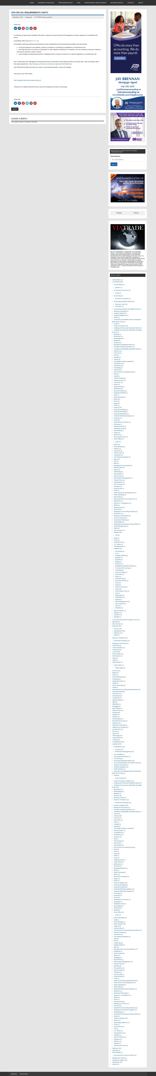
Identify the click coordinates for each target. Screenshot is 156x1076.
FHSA (116, 405)
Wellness (116, 1041)
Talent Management (120, 526)
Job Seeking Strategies (121, 457)
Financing (115, 679)
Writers (114, 1064)
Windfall (116, 617)
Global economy (119, 426)
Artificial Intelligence (120, 315)
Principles (117, 486)
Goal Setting (118, 430)
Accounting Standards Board (123, 301)
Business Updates (119, 805)
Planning (115, 712)
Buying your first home (119, 643)
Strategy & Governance (121, 515)
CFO (115, 355)
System (117, 287)
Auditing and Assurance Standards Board (126, 328)
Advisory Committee (120, 311)
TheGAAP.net (118, 542)
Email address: (115, 156)
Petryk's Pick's (116, 710)
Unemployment (118, 546)
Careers (116, 351)
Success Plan (116, 729)
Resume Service (117, 2)
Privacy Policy (24, 1074)
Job (116, 593)
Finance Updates (119, 883)
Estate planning (118, 397)
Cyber (116, 384)
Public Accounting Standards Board (125, 980)
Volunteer (117, 615)
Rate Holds (117, 497)
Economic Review (119, 391)
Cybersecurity (118, 386)
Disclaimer (14, 1074)
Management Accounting (121, 465)
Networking (117, 471)
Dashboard (117, 388)
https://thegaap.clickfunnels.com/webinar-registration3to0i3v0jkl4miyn (50, 64)
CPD (113, 658)
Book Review (116, 624)
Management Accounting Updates (124, 949)
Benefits (116, 334)
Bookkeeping (118, 338)
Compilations (118, 363)
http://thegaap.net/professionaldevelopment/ (27, 80)
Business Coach (120, 304)
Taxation (116, 532)
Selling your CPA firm (120, 1003)
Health (114, 683)
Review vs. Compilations (121, 503)
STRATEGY (117, 513)
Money (116, 469)
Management (118, 631)
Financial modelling (120, 409)
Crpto (115, 857)
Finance (116, 407)
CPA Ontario (116, 656)
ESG (115, 395)
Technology (116, 735)
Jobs (115, 459)
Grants (116, 432)
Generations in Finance (121, 422)
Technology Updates (120, 1022)
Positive (114, 717)
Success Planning (119, 518)
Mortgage (115, 706)
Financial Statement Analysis (123, 416)
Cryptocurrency (118, 380)
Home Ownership (117, 685)
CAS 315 (116, 353)
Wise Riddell (116, 1052)
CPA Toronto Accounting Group (123, 372)
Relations (117, 633)
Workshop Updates (118, 1060)
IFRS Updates (118, 924)
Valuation (118, 608)
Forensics (117, 418)
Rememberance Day (118, 721)
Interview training (117, 691)
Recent (136, 213)
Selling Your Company (119, 727)
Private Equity (116, 719)
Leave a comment (47, 17)
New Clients (117, 474)
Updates (15, 109)
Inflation (116, 448)
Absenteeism (116, 280)
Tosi (116, 535)
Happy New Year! (117, 681)
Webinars (115, 1048)
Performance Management (122, 478)
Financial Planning (119, 411)
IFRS (78, 2)
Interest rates (118, 453)
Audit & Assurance (119, 326)
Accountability (118, 284)
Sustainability (118, 522)
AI (116, 553)
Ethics (116, 399)
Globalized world (119, 428)
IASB (114, 687)
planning (116, 966)
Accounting (115, 282)
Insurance (118, 306)
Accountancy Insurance (121, 290)
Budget (116, 340)
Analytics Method (119, 313)
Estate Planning (119, 872)
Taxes (114, 733)
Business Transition (46, 2)
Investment (117, 455)
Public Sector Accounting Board (123, 492)
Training (115, 740)
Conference (117, 365)
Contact (130, 2)
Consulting (117, 367)
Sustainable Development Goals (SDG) (126, 524)
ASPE (116, 317)
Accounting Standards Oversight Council (126, 309)
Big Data (118, 559)
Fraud (117, 293)
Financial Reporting (120, 414)
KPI (115, 461)
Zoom (117, 441)
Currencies (117, 382)
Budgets (116, 793)
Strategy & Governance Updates (124, 1010)
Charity (116, 359)
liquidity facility (116, 700)
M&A (115, 463)
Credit (116, 376)
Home (32, 2)
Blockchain (117, 336)
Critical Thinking (119, 378)
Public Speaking (119, 494)
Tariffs (116, 528)
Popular (119, 213)
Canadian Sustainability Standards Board (126, 349)
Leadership (115, 698)
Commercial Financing (122, 568)
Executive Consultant (121, 298)
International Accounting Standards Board (125, 689)
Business (116, 342)
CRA (115, 374)
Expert (116, 403)
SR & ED (116, 509)
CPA (115, 839)
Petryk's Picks (118, 480)
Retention (115, 723)
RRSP (116, 505)
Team (115, 538)
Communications (117, 647)
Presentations (118, 482)
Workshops (115, 1062)
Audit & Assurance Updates (122, 781)
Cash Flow (115, 645)
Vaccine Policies (119, 610)
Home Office (118, 439)
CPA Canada (116, 654)
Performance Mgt (65, 2)
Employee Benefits (119, 393)
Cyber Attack (116, 662)
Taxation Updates (119, 1018)
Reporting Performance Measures (124, 499)
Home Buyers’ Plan (120, 437)
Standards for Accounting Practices (125, 511)
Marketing (115, 704)
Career (116, 813)
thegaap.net (28, 17)
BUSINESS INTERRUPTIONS (123, 344)
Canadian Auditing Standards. (123, 347)
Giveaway (117, 424)
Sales (115, 635)
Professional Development (95, 2)
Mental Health (118, 467)
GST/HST (117, 435)
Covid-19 (115, 652)
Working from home (120, 1045)
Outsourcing (117, 476)
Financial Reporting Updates (123, 889)
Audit (115, 324)
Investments (116, 696)
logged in (22, 122)
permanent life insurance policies (124, 1055)
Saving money (118, 507)
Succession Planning (120, 520)
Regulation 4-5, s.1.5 (31, 41)
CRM (114, 660)
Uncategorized (117, 742)
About (140, 2)
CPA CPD (117, 370)
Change (116, 357)
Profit (115, 490)
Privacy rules (118, 488)
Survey (114, 731)
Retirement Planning (118, 725)
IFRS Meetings (118, 446)
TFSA (115, 540)
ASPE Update (118, 769)
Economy (115, 670)
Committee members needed (123, 361)
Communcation (118, 830)
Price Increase (118, 484)
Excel (115, 401)
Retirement (117, 501)
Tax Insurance (118, 530)
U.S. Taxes (117, 544)
